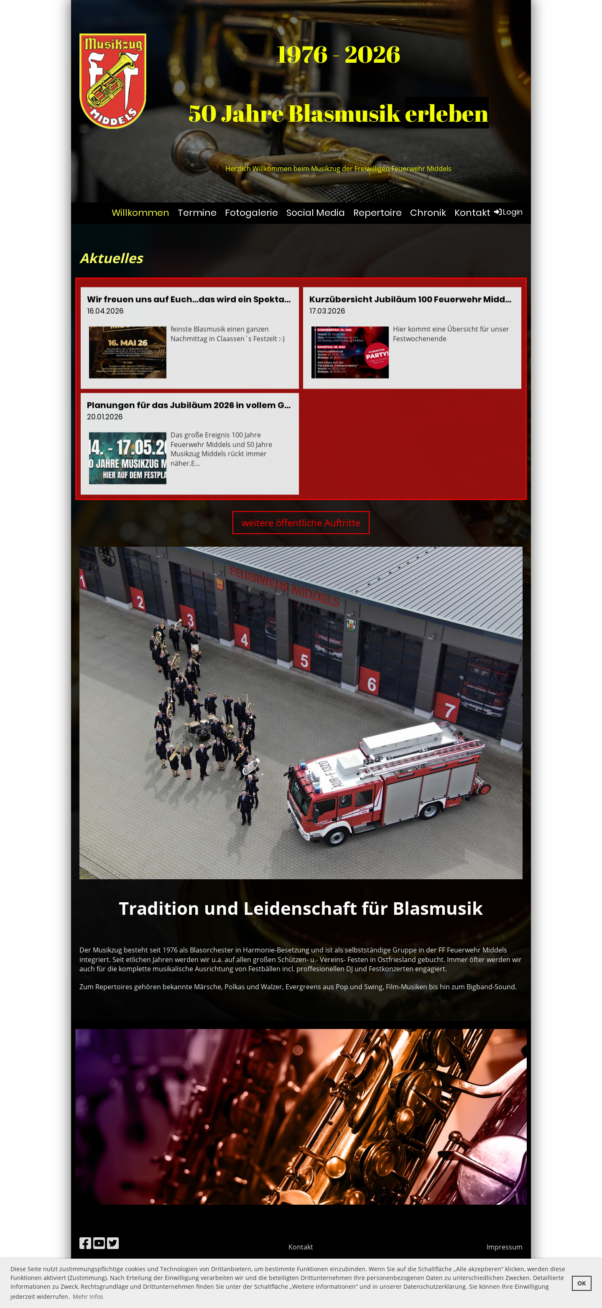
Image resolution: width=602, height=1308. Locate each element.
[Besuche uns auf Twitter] (113, 1243)
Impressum (505, 1247)
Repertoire (377, 212)
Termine (197, 212)
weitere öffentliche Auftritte (301, 522)
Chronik (428, 212)
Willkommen (140, 212)
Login (508, 212)
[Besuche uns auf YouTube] (99, 1243)
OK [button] (581, 1283)
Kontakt (472, 212)
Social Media (315, 212)
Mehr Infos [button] (88, 1296)
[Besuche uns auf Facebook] (85, 1243)
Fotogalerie (251, 212)
